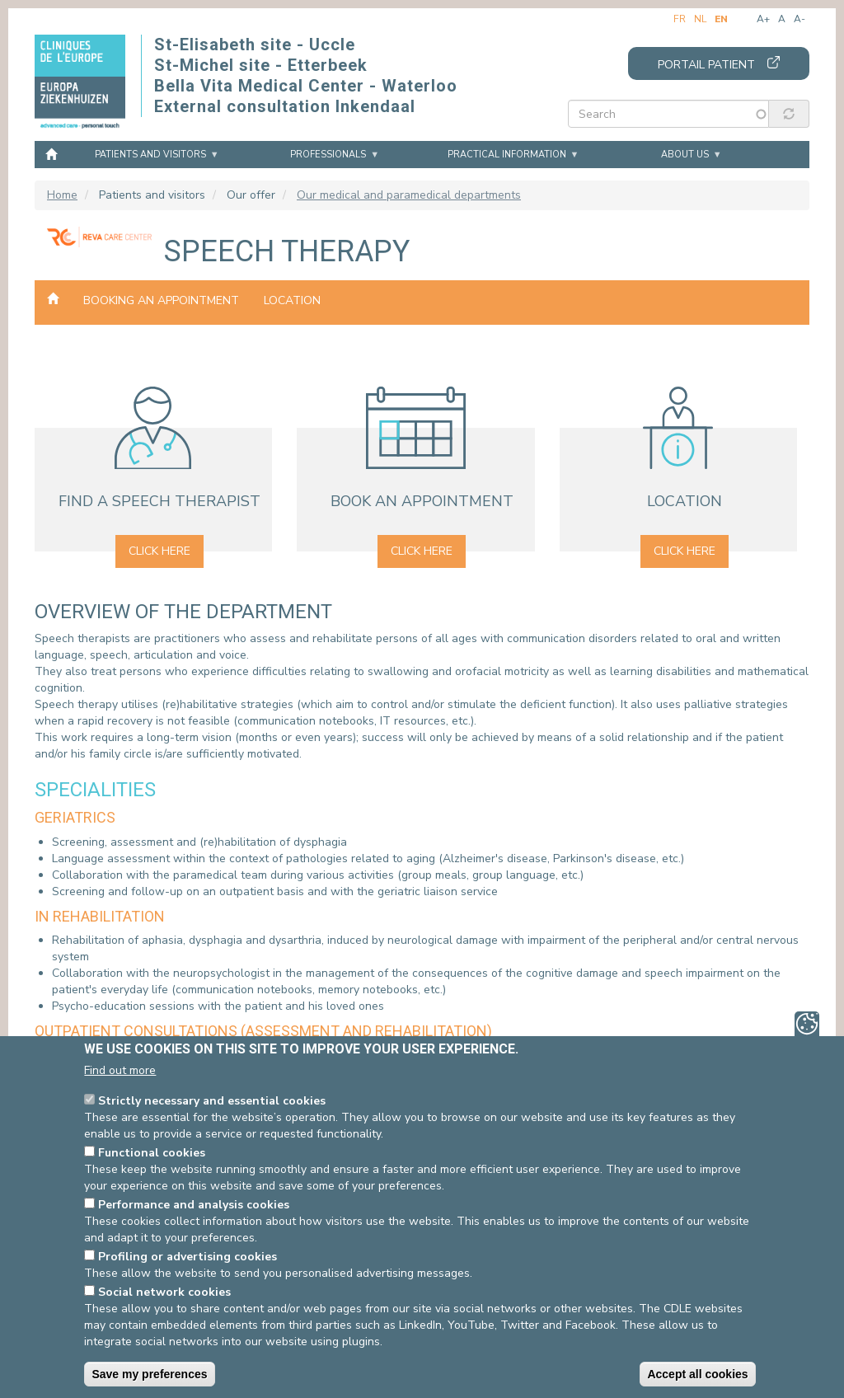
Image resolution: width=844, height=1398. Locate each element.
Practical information (507, 154)
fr (679, 19)
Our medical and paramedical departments (409, 195)
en (721, 19)
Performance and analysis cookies (193, 1205)
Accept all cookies (697, 1374)
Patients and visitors (150, 154)
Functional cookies (151, 1153)
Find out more (120, 1070)
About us (685, 154)
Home (51, 153)
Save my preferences (149, 1374)
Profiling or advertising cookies (187, 1256)
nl (700, 19)
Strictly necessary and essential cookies (212, 1101)
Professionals (328, 154)
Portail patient (706, 65)
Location (292, 300)
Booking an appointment (161, 300)
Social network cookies (164, 1292)
